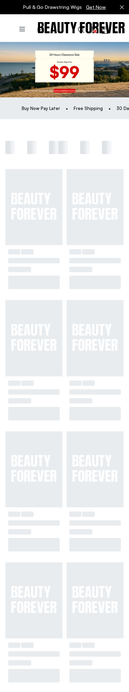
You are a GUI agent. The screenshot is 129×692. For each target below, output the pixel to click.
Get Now (96, 7)
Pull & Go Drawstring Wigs (64, 7)
